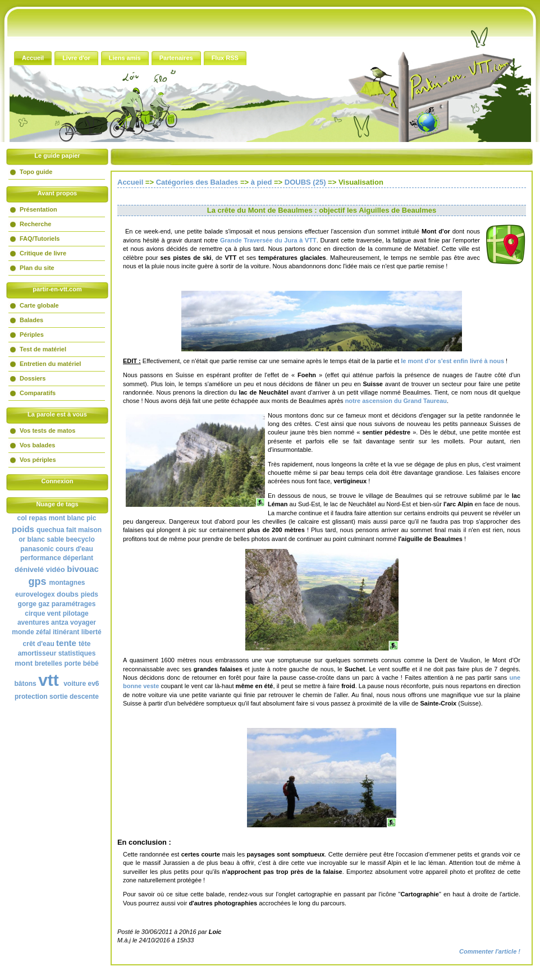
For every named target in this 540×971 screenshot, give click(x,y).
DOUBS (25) (305, 182)
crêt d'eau (38, 644)
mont (24, 663)
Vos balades (37, 445)
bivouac (83, 569)
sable (55, 539)
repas (38, 518)
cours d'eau (74, 549)
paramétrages (74, 604)
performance (40, 558)
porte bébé (81, 663)
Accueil (130, 182)
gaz (43, 604)
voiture (74, 684)
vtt (48, 680)
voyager (83, 622)
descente (84, 696)
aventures (33, 622)
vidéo (55, 569)
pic (91, 518)
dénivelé (29, 569)
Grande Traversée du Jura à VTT (268, 240)
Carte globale (39, 305)
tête (84, 644)
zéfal (43, 632)
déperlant (78, 558)
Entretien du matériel (50, 363)
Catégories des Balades (197, 182)
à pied (261, 182)
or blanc (32, 539)
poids (23, 529)
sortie (58, 696)
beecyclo (80, 539)
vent (54, 613)
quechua (50, 530)
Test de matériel (43, 349)
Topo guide (36, 171)
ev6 (93, 684)
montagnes (67, 583)
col (22, 518)
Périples (32, 334)
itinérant (66, 632)
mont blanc (67, 518)
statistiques (77, 653)
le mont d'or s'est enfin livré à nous (452, 361)
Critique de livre (43, 253)
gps (37, 581)
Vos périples (38, 459)
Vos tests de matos (47, 430)
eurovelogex (35, 594)
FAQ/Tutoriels (40, 238)
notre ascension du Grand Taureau (396, 400)
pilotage (76, 613)
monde (23, 632)
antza (59, 622)
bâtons (25, 684)
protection (31, 696)
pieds (89, 594)
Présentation (38, 209)
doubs (68, 594)
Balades (31, 320)
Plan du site (37, 267)
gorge (27, 604)
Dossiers (32, 378)
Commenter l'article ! (489, 951)
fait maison (84, 530)
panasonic (36, 549)
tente (66, 643)
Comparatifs (38, 393)
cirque (35, 613)
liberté (91, 632)
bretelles (48, 663)
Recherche (35, 224)
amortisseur (37, 653)
